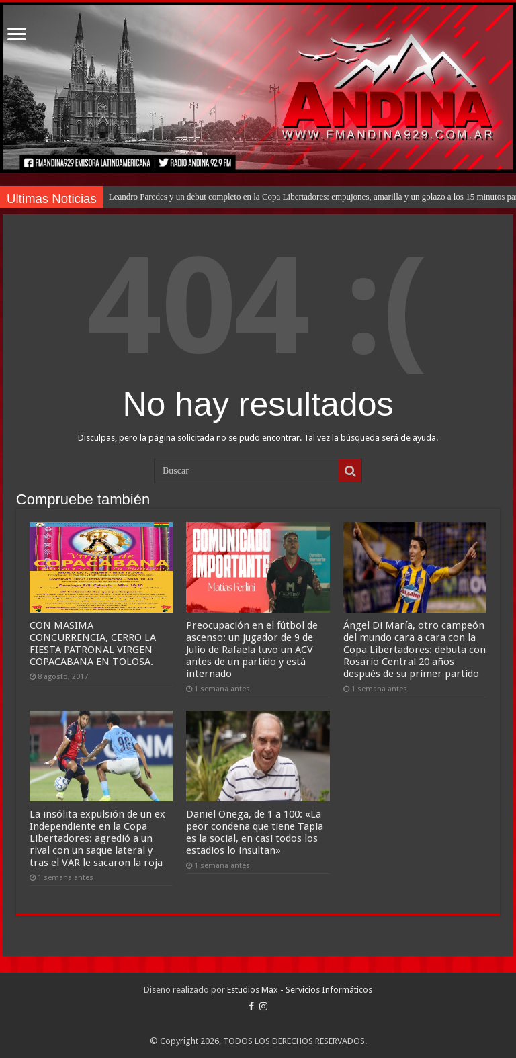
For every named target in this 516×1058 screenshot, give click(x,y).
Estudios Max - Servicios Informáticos (299, 990)
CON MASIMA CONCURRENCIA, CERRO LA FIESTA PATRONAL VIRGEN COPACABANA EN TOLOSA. (93, 643)
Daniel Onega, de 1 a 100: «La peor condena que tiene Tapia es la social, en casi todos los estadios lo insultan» (254, 832)
